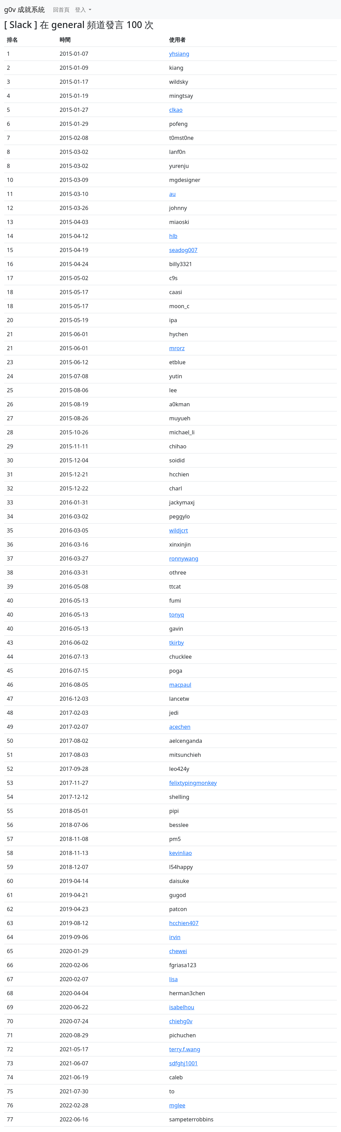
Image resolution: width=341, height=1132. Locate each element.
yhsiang (179, 53)
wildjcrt (178, 530)
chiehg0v (180, 1021)
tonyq (176, 614)
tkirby (176, 642)
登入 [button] (81, 9)
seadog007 (183, 250)
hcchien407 (184, 923)
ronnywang (183, 558)
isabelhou (181, 1007)
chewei (178, 951)
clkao (175, 110)
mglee (177, 1105)
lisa (173, 979)
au (172, 194)
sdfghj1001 (183, 1063)
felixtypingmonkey (193, 783)
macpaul (180, 684)
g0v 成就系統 (24, 9)
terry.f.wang (184, 1049)
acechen (179, 726)
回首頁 (61, 9)
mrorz (177, 348)
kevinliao (180, 853)
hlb (173, 236)
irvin (174, 937)
